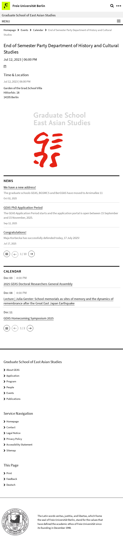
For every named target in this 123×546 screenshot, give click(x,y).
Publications (13, 398)
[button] (7, 253)
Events (24, 30)
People (10, 387)
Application (12, 375)
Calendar (38, 30)
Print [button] (9, 473)
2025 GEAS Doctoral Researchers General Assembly (38, 284)
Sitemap (11, 450)
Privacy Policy (14, 439)
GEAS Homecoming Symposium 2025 (29, 318)
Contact (10, 427)
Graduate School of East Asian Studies (29, 15)
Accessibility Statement (19, 444)
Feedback (11, 479)
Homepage (10, 30)
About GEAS (12, 369)
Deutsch (10, 484)
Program (11, 381)
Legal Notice (13, 433)
